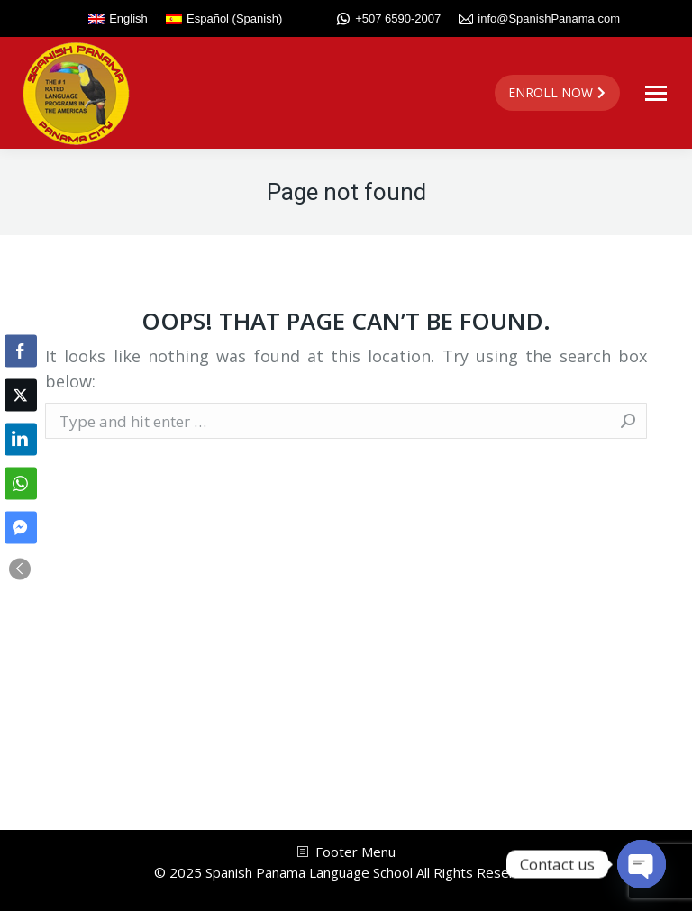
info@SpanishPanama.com (539, 19)
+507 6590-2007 (388, 19)
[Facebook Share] (21, 350)
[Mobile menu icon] (656, 93)
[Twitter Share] (21, 394)
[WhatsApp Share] (21, 483)
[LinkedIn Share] (21, 439)
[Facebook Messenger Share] (21, 527)
